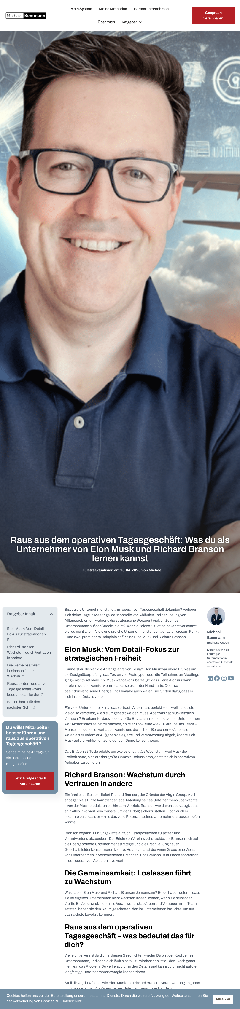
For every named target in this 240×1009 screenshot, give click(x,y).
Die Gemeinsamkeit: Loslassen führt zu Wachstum (24, 670)
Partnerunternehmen (151, 9)
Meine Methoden (113, 9)
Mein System (81, 9)
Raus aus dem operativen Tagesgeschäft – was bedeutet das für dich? (28, 689)
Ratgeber (132, 22)
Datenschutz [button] (71, 1001)
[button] (51, 614)
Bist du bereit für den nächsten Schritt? (23, 704)
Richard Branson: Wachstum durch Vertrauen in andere (29, 652)
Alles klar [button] (223, 999)
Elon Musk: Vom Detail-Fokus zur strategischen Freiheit (26, 634)
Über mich (106, 22)
